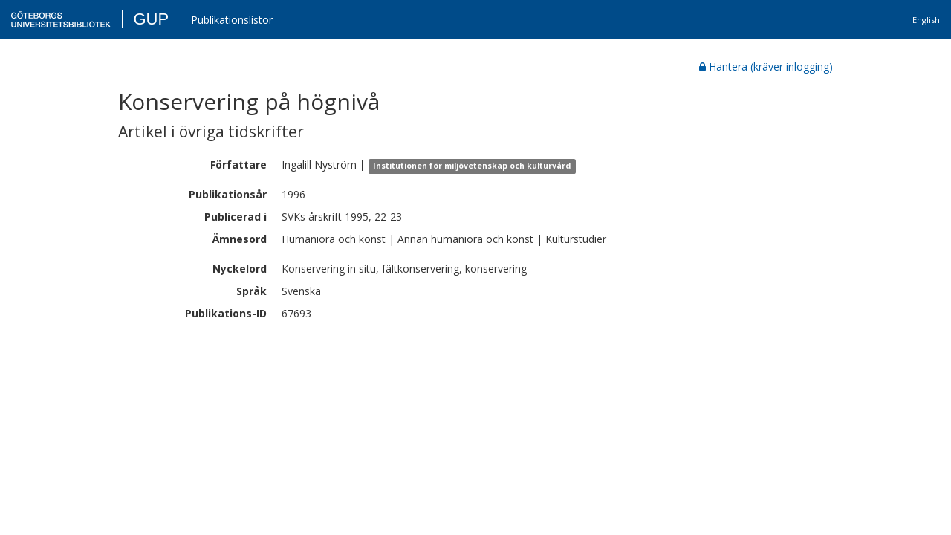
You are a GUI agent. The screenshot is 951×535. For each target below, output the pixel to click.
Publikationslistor (232, 20)
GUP (151, 19)
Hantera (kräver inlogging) (766, 66)
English (926, 19)
